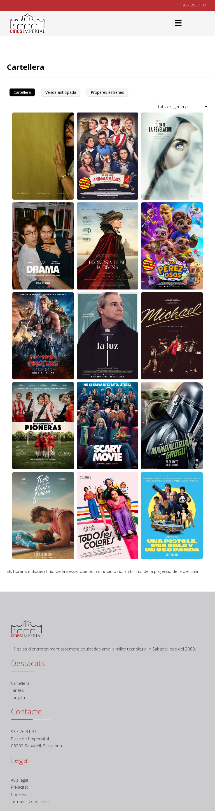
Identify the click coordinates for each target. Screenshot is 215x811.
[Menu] (178, 23)
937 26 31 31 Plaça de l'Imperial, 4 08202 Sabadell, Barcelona (36, 738)
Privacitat (19, 787)
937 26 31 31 (194, 5)
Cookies (18, 794)
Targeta (18, 697)
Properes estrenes (107, 92)
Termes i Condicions (30, 801)
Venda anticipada (60, 92)
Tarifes (17, 690)
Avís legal (19, 780)
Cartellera (22, 92)
